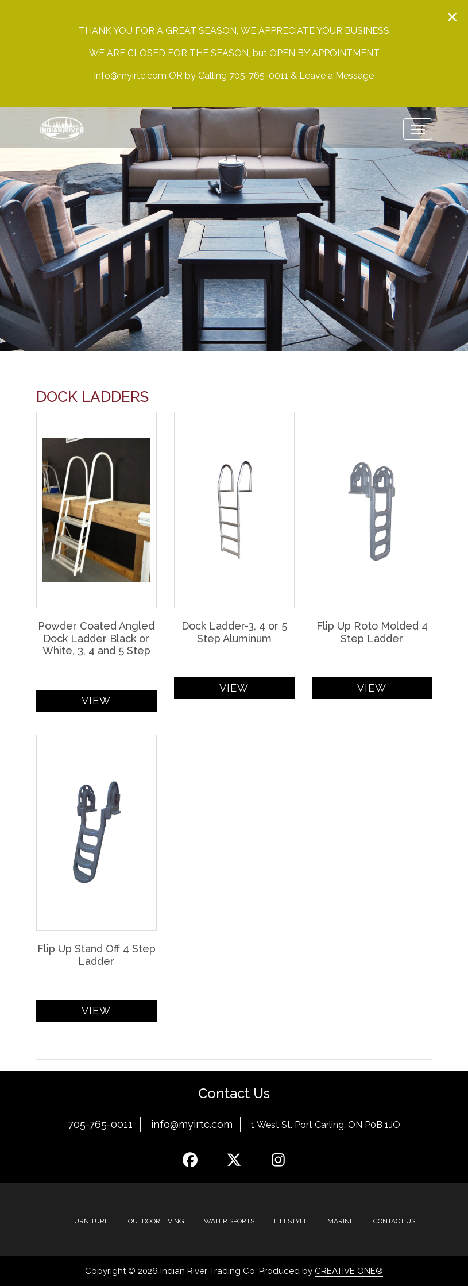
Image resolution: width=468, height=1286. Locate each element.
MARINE (340, 1221)
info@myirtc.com (192, 1124)
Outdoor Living (156, 1221)
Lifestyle (291, 1221)
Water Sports (229, 1221)
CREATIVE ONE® (349, 1271)
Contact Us (394, 1221)
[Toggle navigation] (417, 129)
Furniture (89, 1221)
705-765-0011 (100, 1124)
